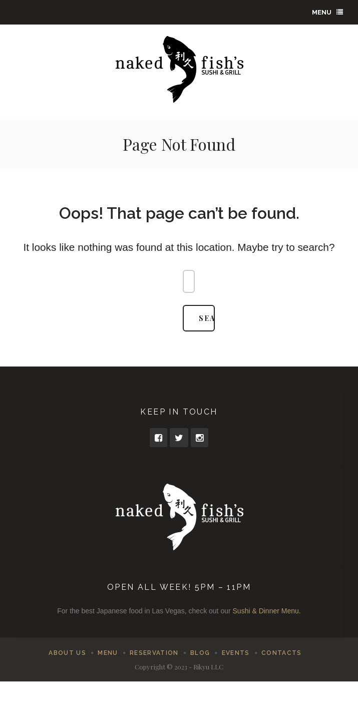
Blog (200, 652)
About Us (67, 652)
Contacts (281, 652)
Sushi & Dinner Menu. (267, 611)
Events (236, 652)
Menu (327, 12)
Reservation (154, 652)
